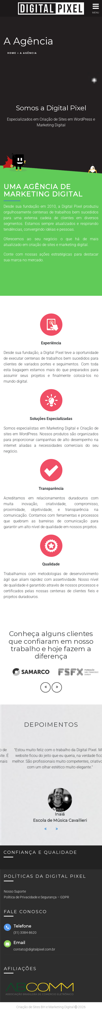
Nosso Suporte (15, 891)
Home (11, 53)
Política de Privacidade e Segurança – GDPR (36, 897)
